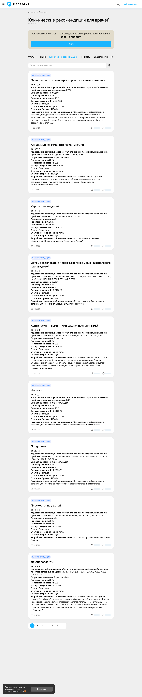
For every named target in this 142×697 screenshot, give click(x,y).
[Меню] (3, 4)
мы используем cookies (16, 691)
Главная (31, 12)
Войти (71, 44)
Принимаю (41, 689)
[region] (71, 56)
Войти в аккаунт (130, 4)
